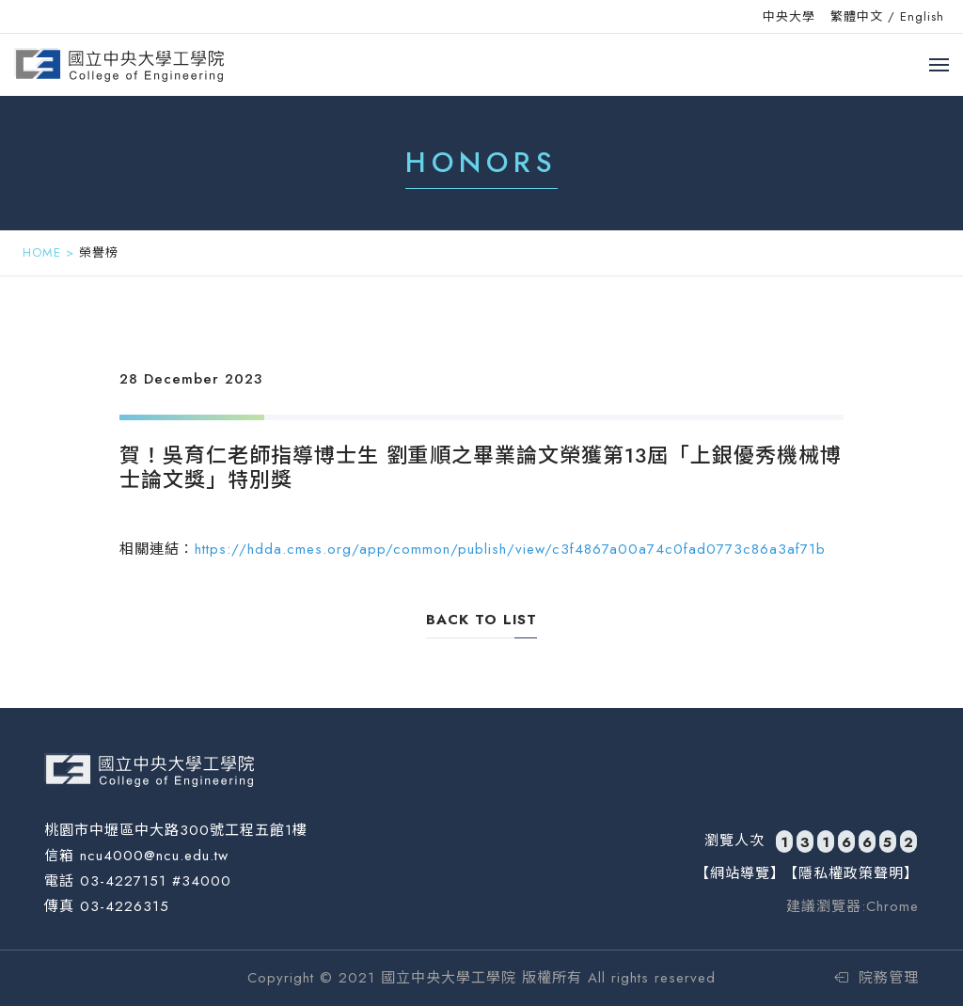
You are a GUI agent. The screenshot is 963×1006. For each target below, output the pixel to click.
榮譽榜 (98, 252)
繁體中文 (856, 16)
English (922, 16)
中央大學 (789, 16)
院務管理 (876, 977)
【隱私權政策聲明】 (851, 873)
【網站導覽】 (740, 873)
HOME (42, 252)
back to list (481, 619)
